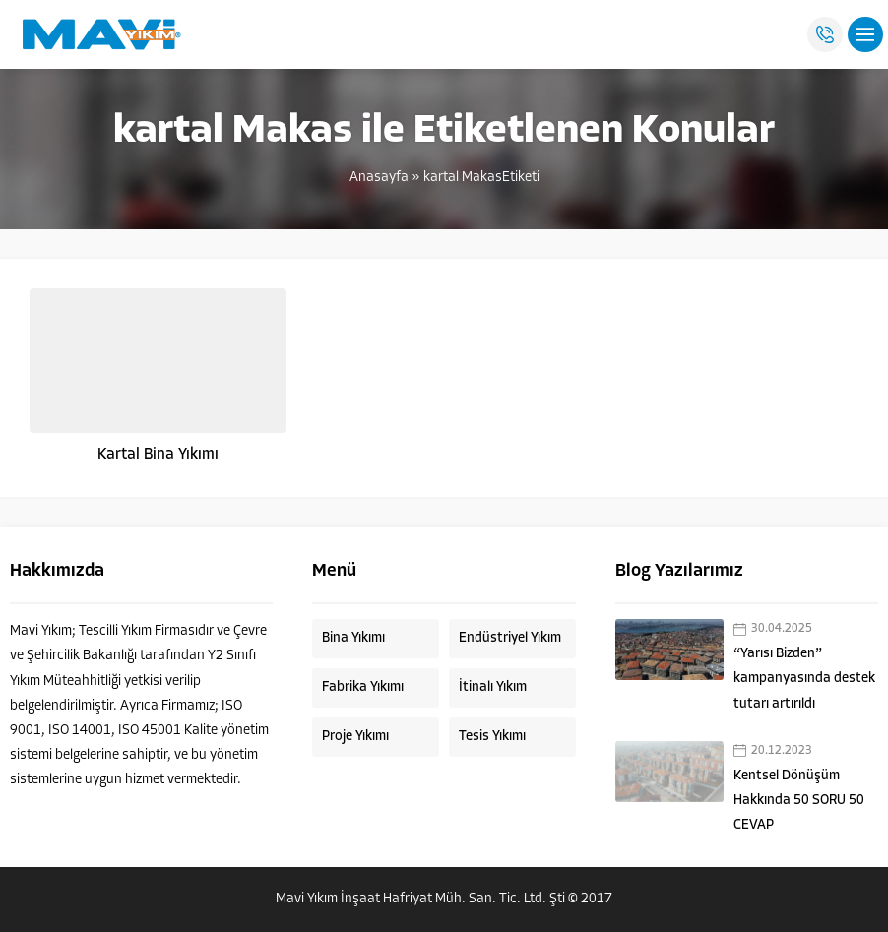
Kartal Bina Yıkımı (158, 455)
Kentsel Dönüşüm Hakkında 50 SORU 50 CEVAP (798, 801)
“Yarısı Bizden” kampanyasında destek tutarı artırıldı (804, 679)
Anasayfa (379, 177)
